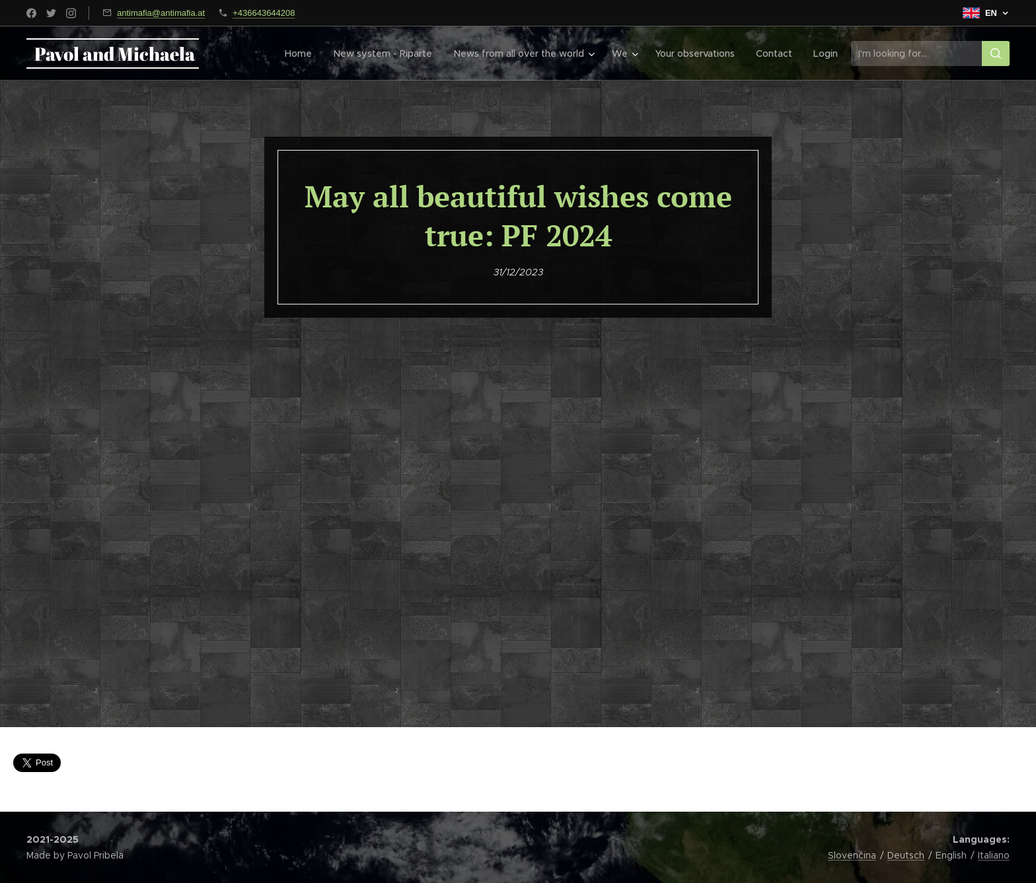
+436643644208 (264, 13)
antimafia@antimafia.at (161, 13)
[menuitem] (304, 53)
